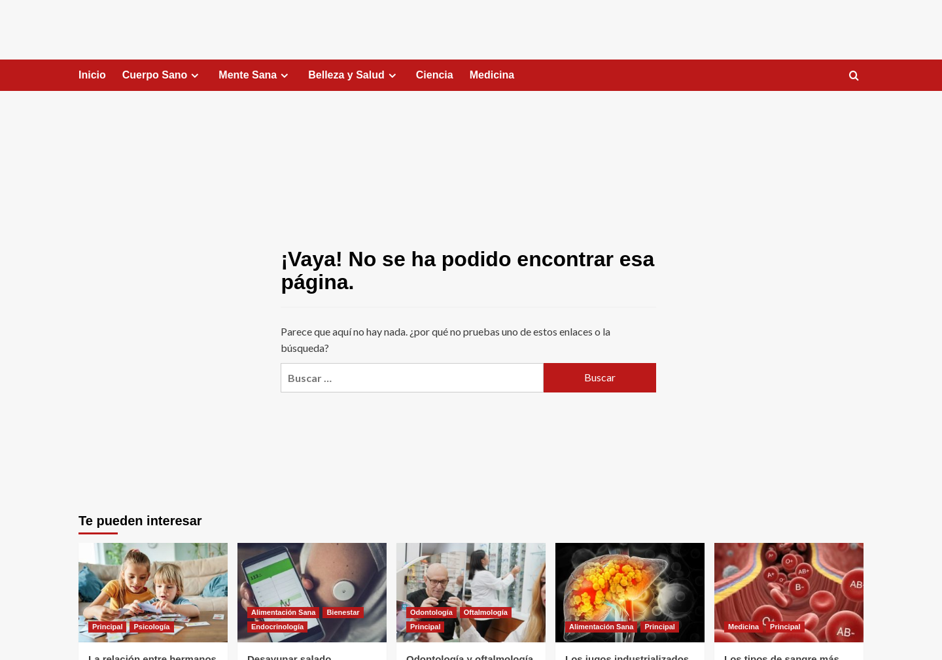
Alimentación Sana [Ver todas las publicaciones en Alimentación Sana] (283, 612)
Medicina (492, 74)
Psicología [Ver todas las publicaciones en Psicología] (151, 627)
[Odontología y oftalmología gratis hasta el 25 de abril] (471, 592)
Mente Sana (255, 75)
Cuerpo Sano (162, 75)
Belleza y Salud (354, 75)
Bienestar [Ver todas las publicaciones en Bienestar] (342, 612)
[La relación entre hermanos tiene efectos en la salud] (153, 592)
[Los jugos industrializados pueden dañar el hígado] (630, 592)
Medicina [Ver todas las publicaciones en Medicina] (743, 627)
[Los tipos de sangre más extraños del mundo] (789, 592)
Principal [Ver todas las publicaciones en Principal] (107, 627)
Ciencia (434, 74)
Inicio (92, 74)
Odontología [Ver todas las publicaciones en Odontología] (431, 612)
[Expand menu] (194, 75)
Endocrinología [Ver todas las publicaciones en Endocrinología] (277, 627)
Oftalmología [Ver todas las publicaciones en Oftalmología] (486, 612)
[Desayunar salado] (312, 592)
